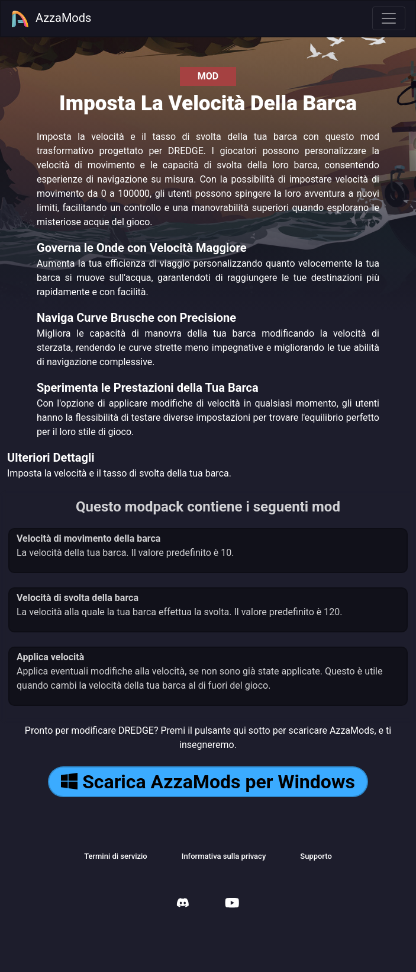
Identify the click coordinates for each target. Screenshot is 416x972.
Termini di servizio (115, 856)
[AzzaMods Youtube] (232, 904)
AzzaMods (51, 18)
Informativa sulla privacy (224, 856)
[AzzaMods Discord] (182, 904)
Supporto (316, 856)
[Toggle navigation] (388, 18)
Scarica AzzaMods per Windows (208, 781)
